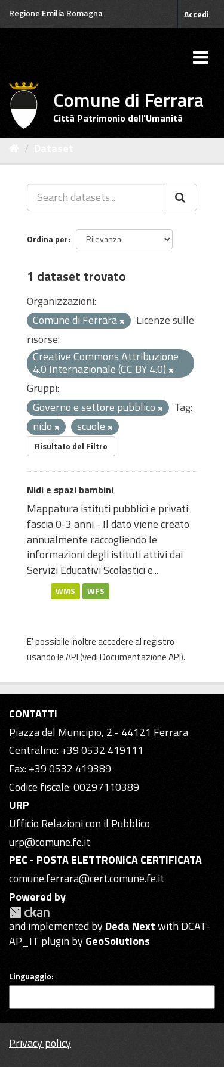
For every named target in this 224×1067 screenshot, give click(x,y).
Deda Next (130, 926)
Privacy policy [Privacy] (40, 1043)
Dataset (53, 148)
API (72, 657)
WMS (65, 591)
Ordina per (47, 239)
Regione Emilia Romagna (56, 13)
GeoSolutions (117, 941)
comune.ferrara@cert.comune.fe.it (86, 878)
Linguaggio (30, 976)
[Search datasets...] (96, 197)
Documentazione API (140, 657)
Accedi (196, 14)
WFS (96, 591)
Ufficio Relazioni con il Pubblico (79, 823)
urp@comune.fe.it (49, 842)
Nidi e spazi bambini (70, 490)
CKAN (29, 912)
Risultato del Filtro (71, 446)
